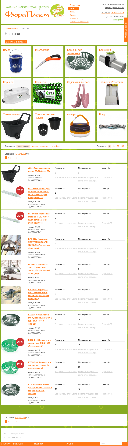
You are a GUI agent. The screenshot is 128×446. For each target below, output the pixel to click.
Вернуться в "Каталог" (16, 42)
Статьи (73, 15)
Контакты (74, 18)
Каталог (15, 28)
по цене (35, 146)
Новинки (38, 444)
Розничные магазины (79, 22)
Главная (8, 28)
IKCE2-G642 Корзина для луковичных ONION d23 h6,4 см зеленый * (39, 365)
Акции (72, 12)
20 (114, 146)
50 (118, 146)
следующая (20, 154)
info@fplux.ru (118, 20)
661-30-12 (12, 438)
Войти (103, 4)
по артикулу (44, 146)
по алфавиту (56, 146)
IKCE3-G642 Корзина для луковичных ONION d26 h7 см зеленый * (39, 343)
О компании (75, 5)
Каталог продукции (13, 444)
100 (122, 146)
